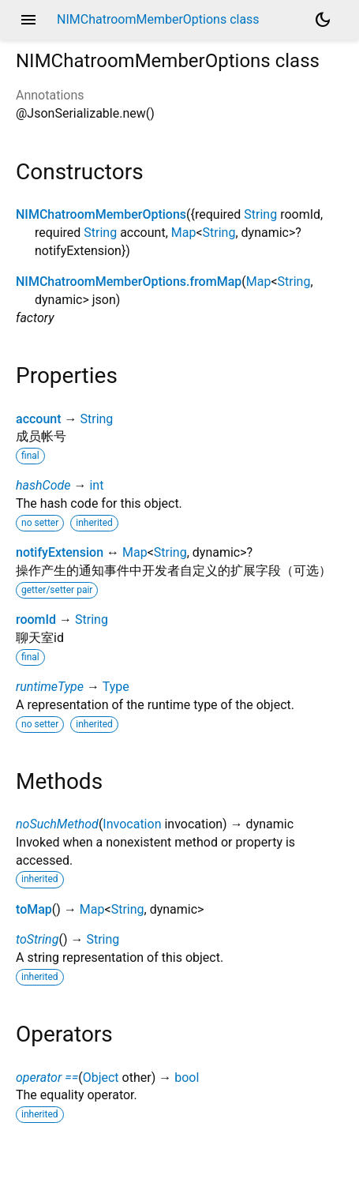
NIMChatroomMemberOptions (101, 214)
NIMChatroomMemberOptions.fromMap (128, 281)
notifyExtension (59, 552)
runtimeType (50, 686)
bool (186, 1077)
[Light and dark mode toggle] (322, 19)
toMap (34, 909)
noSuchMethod (57, 824)
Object (101, 1077)
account (39, 418)
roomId (36, 619)
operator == (47, 1077)
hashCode (43, 485)
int (96, 485)
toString (37, 939)
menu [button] (28, 19)
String (260, 214)
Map (183, 232)
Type (116, 686)
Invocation (132, 824)
